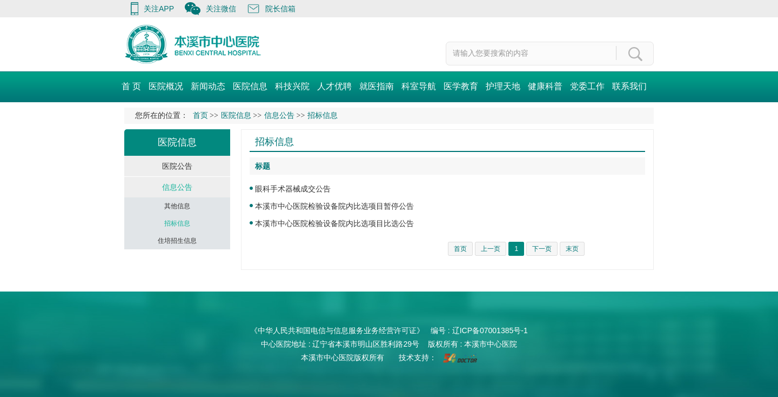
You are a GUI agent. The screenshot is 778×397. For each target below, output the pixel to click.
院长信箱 (280, 8)
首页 (200, 115)
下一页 (542, 249)
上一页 (490, 249)
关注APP (159, 8)
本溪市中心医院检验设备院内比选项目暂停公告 (334, 206)
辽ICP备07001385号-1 (490, 330)
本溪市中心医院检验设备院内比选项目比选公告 (334, 223)
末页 (572, 249)
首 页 (131, 86)
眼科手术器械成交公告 (293, 188)
